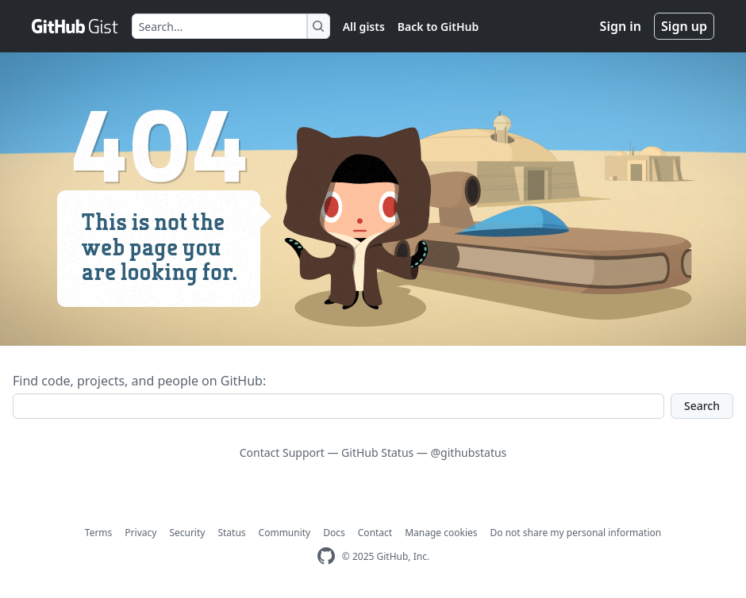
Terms (99, 532)
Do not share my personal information (576, 532)
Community (285, 532)
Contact (375, 532)
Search (702, 405)
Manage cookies (441, 532)
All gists (364, 26)
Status (231, 532)
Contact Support (282, 452)
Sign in (620, 26)
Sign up (684, 26)
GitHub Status (377, 452)
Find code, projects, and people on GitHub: (139, 380)
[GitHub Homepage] (326, 556)
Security (187, 532)
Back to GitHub (438, 26)
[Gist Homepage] (75, 26)
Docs (334, 532)
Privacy (140, 532)
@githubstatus (469, 452)
